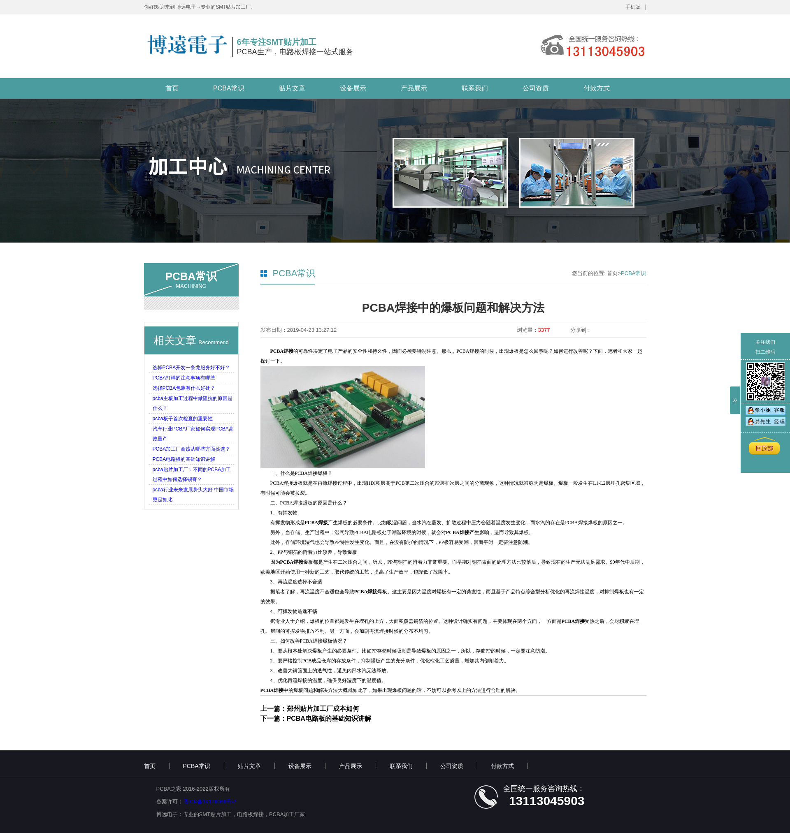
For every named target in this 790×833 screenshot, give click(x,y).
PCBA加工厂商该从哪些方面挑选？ (191, 449)
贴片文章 (292, 88)
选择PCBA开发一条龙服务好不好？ (191, 367)
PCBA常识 (228, 88)
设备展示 (353, 88)
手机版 (632, 7)
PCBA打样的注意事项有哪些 (184, 378)
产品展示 (414, 88)
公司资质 (536, 88)
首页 (172, 88)
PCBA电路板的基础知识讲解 (184, 459)
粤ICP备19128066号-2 (210, 801)
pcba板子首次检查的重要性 (183, 418)
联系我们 (475, 88)
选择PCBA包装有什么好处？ (184, 388)
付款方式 (596, 88)
